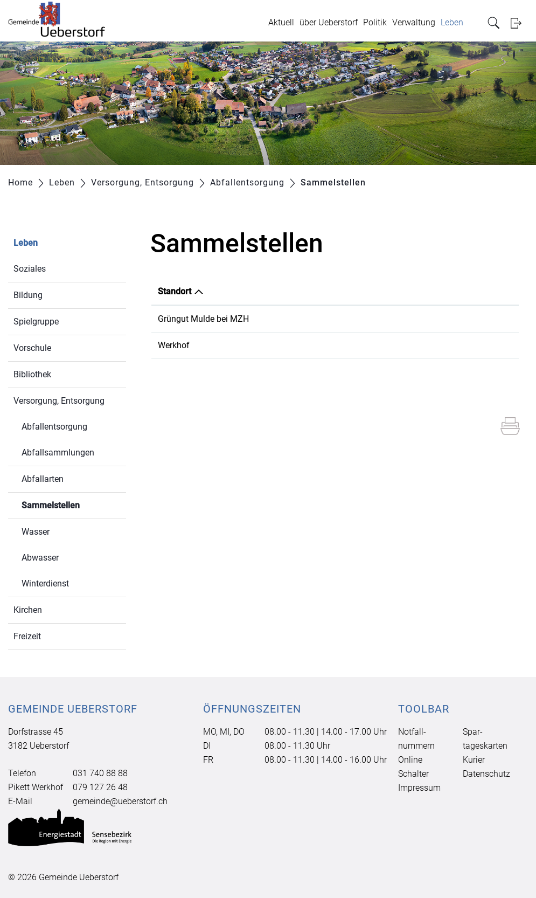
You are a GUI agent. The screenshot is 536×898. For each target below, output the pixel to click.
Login (519, 23)
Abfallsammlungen (58, 452)
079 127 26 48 (100, 787)
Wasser (36, 532)
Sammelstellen (74, 504)
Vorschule (32, 348)
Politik (375, 22)
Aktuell (281, 22)
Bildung (28, 295)
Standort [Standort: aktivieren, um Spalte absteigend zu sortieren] (174, 291)
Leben (452, 22)
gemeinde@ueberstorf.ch (120, 801)
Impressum (419, 788)
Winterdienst (45, 583)
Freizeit (27, 636)
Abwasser (40, 557)
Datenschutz (486, 774)
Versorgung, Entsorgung (59, 401)
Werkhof (174, 345)
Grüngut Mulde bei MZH (203, 319)
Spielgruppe (36, 321)
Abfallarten (43, 479)
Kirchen (27, 610)
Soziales (29, 269)
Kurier (474, 760)
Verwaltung (413, 22)
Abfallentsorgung (54, 427)
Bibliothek (32, 374)
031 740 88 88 (100, 773)
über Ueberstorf (329, 22)
